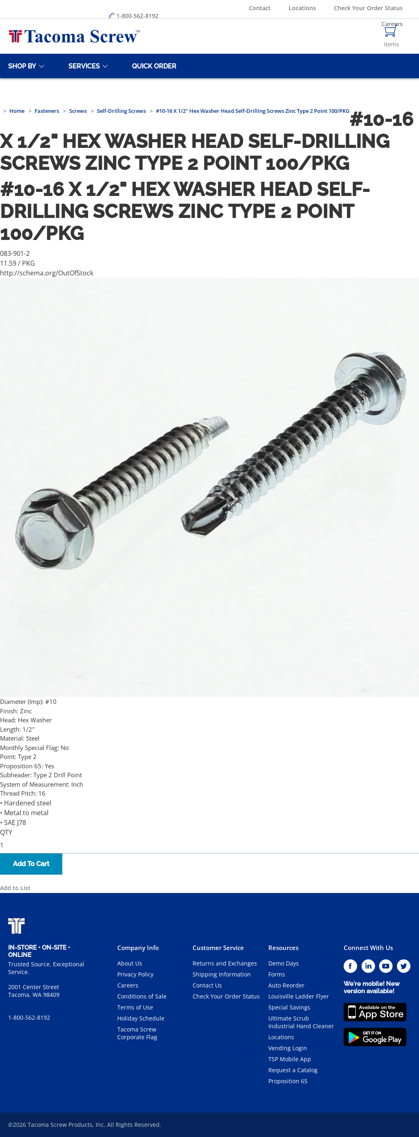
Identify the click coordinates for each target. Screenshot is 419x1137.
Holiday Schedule (141, 1018)
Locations (302, 8)
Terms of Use (135, 1007)
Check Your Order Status (368, 8)
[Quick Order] (153, 66)
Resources (283, 947)
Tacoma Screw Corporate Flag (137, 1033)
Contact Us (207, 985)
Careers (127, 985)
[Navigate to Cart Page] (391, 36)
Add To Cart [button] (31, 864)
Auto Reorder (286, 985)
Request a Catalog (293, 1070)
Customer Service (218, 947)
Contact (260, 8)
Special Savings (289, 1007)
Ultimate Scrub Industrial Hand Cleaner (301, 1022)
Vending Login (287, 1048)
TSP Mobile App (289, 1059)
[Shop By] (20, 66)
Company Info (138, 947)
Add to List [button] (15, 888)
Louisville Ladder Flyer (298, 996)
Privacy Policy (135, 974)
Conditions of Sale (142, 996)
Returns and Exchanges (225, 963)
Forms (276, 974)
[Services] (82, 66)
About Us (129, 963)
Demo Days (283, 963)
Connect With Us (368, 947)
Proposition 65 (287, 1081)
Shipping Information (222, 974)
